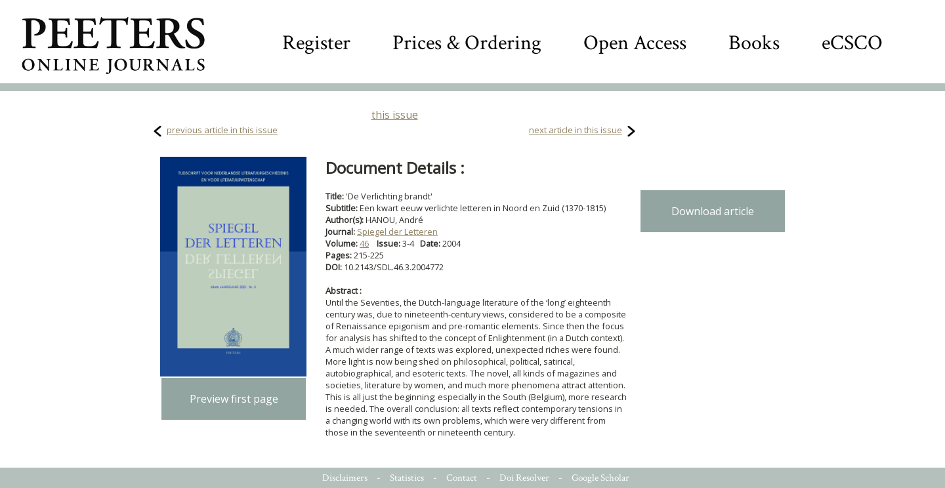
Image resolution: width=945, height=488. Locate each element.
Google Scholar (600, 478)
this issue (394, 115)
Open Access (634, 43)
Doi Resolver (524, 478)
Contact (461, 478)
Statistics (407, 478)
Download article (712, 211)
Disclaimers (345, 478)
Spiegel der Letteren (397, 231)
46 (364, 243)
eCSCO (852, 43)
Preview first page (234, 399)
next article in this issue (575, 130)
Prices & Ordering (466, 43)
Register (316, 43)
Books (754, 43)
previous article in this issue (222, 130)
